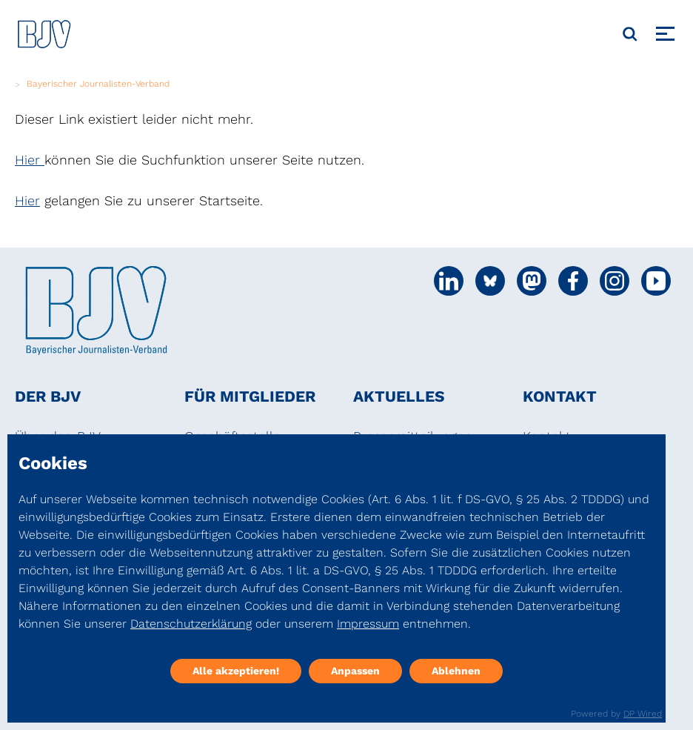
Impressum (368, 624)
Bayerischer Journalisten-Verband (98, 84)
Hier (29, 159)
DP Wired (642, 714)
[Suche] (630, 34)
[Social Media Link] (448, 281)
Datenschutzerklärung (191, 624)
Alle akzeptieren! (235, 671)
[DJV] (44, 34)
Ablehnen (456, 671)
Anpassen (355, 671)
